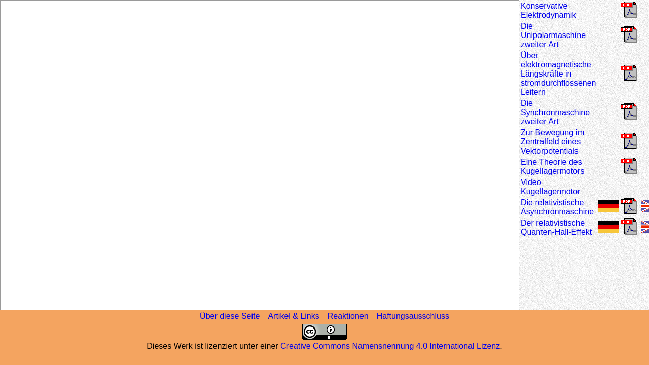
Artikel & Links (293, 316)
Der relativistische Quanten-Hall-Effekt (556, 227)
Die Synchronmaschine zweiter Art (555, 112)
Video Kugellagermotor (550, 187)
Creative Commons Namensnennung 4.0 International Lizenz (390, 346)
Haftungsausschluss (413, 316)
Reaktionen (348, 316)
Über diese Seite (230, 316)
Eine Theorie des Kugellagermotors (552, 166)
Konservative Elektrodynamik (548, 10)
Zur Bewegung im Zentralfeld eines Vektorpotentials (552, 141)
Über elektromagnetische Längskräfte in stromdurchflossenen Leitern (558, 73)
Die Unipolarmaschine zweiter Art (553, 35)
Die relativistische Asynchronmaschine (557, 207)
